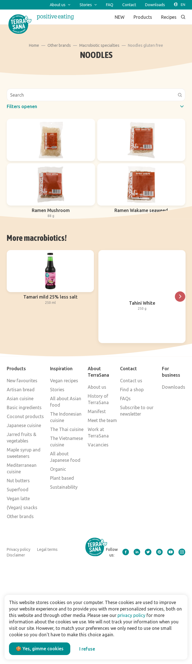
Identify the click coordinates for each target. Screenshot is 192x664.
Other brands (59, 45)
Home (34, 45)
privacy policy (131, 615)
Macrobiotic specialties (99, 45)
